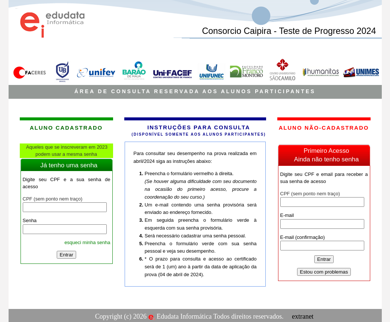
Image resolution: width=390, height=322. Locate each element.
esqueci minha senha (87, 242)
